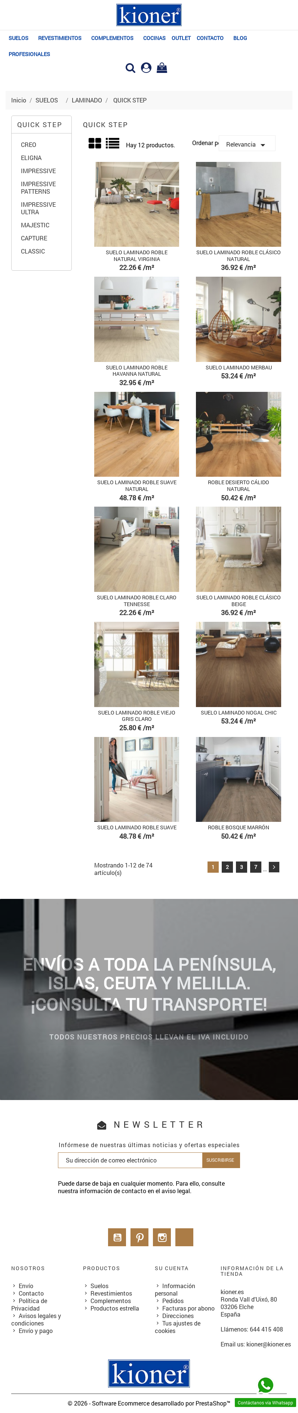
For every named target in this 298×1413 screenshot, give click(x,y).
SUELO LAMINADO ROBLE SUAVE (136, 827)
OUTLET (181, 38)
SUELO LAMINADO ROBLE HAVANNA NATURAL (137, 371)
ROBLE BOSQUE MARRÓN (238, 827)
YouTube (117, 1237)
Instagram (161, 1237)
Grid (95, 143)
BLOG (240, 38)
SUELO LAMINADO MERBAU (239, 367)
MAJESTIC (35, 225)
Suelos (99, 1286)
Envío (26, 1286)
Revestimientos (111, 1293)
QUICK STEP (39, 124)
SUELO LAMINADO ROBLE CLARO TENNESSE (136, 601)
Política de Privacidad (29, 1304)
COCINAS (154, 38)
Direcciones (178, 1316)
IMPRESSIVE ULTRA (38, 208)
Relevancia (247, 145)
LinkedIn (184, 1237)
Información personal (175, 1289)
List (113, 146)
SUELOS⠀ (20, 38)
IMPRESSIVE (38, 171)
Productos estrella (114, 1308)
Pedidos (173, 1301)
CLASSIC (33, 251)
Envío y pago (36, 1330)
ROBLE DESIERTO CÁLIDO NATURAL (238, 485)
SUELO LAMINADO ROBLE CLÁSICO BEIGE (238, 601)
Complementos (110, 1301)
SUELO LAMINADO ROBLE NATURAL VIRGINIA (137, 255)
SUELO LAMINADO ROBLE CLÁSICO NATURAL (238, 255)
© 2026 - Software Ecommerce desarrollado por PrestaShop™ (149, 1403)
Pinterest (139, 1237)
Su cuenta (172, 1268)
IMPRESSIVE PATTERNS (38, 187)
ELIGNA (31, 158)
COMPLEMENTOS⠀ (114, 38)
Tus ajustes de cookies (177, 1326)
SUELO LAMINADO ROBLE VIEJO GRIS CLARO (136, 716)
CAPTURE (34, 238)
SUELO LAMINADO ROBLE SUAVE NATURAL (136, 485)
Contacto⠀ (212, 38)
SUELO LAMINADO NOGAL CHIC (239, 712)
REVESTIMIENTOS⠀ (61, 38)
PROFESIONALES (29, 54)
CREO (28, 144)
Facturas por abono (188, 1308)
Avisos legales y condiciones (36, 1319)
